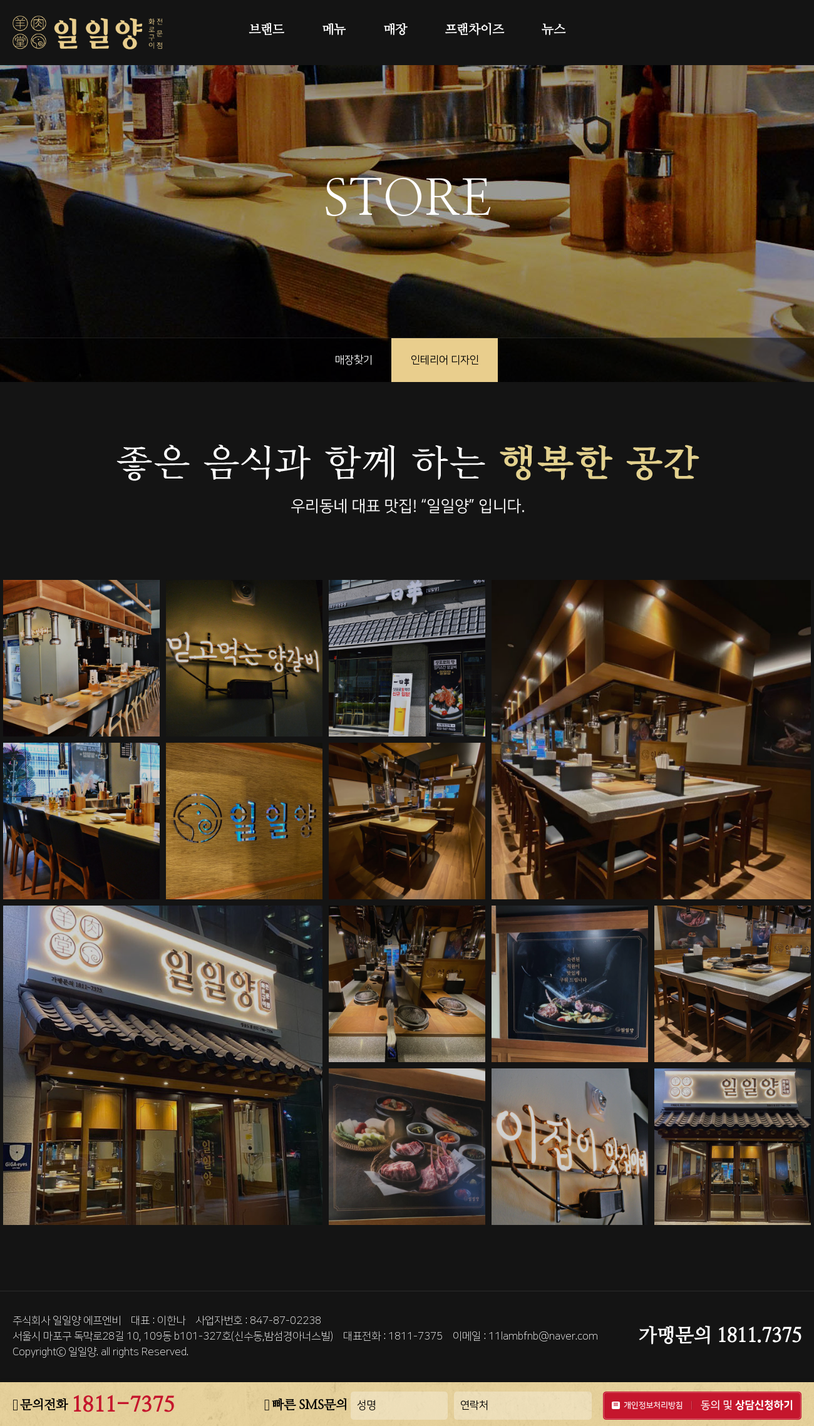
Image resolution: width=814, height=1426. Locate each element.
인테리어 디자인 (445, 360)
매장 (395, 30)
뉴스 (553, 30)
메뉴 (334, 30)
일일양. (83, 1352)
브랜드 (266, 30)
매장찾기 (354, 360)
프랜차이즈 (474, 30)
